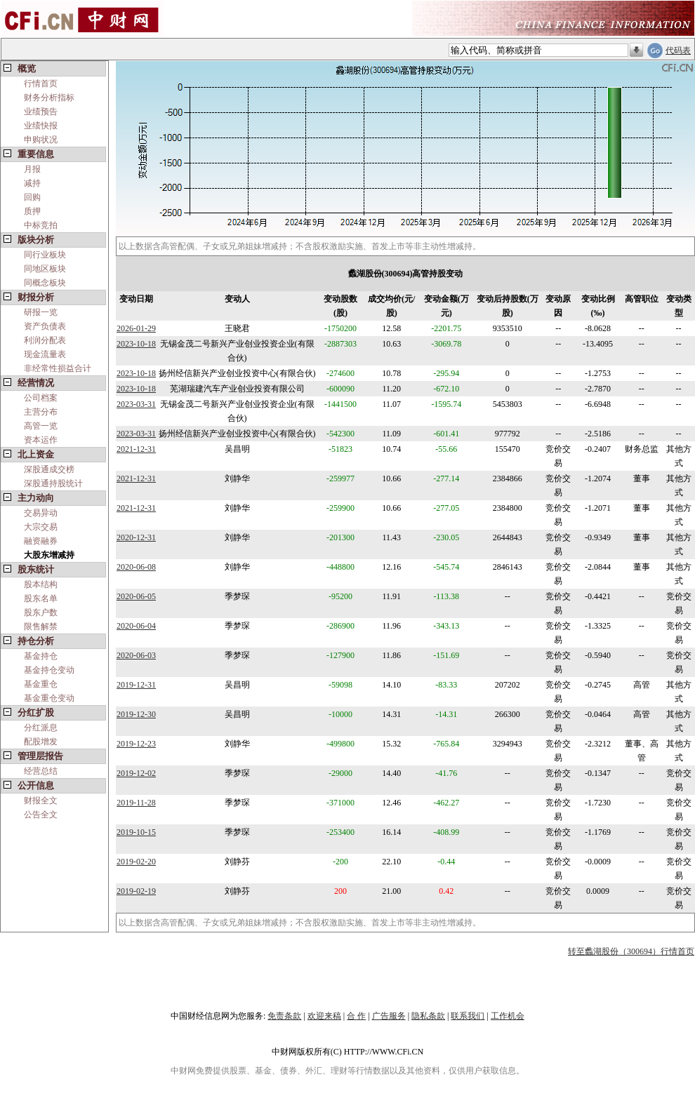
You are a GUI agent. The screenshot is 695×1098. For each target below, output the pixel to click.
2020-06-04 (136, 626)
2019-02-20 (136, 861)
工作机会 (507, 1016)
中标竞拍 (41, 225)
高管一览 (41, 426)
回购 (32, 197)
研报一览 (41, 312)
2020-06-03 (136, 655)
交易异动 (41, 513)
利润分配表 (45, 340)
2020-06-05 (136, 596)
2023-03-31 (136, 404)
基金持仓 (41, 656)
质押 (32, 211)
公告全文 (41, 814)
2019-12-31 (136, 685)
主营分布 (41, 412)
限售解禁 (41, 626)
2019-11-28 (136, 803)
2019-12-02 (136, 773)
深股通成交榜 (49, 469)
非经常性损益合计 (57, 368)
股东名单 (41, 598)
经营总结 (41, 771)
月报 (32, 169)
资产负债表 (45, 326)
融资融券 (41, 541)
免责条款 (284, 1016)
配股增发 (41, 741)
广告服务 (389, 1016)
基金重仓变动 (49, 698)
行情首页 (41, 83)
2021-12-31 (136, 449)
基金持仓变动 (49, 670)
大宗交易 (41, 527)
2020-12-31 (136, 537)
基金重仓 (41, 684)
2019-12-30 (136, 714)
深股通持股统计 (53, 483)
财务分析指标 (49, 97)
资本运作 (41, 440)
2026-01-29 (136, 328)
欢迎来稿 (324, 1016)
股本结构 (41, 584)
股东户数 (41, 612)
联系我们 (467, 1016)
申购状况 (41, 140)
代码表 (678, 50)
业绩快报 (41, 125)
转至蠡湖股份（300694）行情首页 (631, 951)
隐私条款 (428, 1016)
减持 (32, 183)
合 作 (356, 1016)
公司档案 (41, 398)
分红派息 (41, 727)
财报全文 (41, 800)
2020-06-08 (136, 567)
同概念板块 (45, 283)
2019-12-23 (136, 744)
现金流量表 (45, 354)
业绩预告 (41, 111)
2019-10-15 (136, 832)
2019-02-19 (136, 891)
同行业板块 (45, 255)
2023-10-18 (136, 344)
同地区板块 (45, 269)
